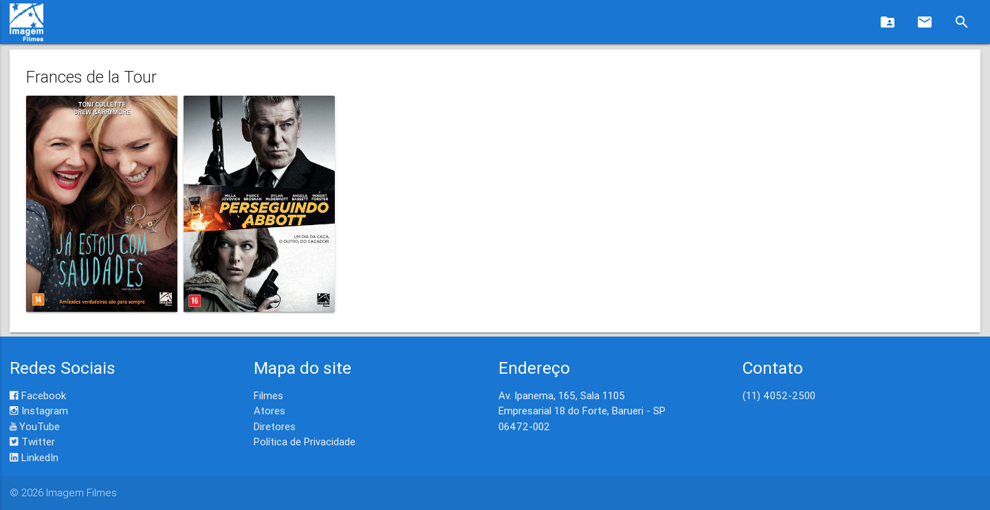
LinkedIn (34, 457)
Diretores (275, 426)
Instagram (39, 410)
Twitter (32, 441)
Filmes (268, 395)
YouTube (35, 426)
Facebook (38, 395)
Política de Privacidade (304, 441)
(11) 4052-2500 (778, 395)
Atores (269, 410)
